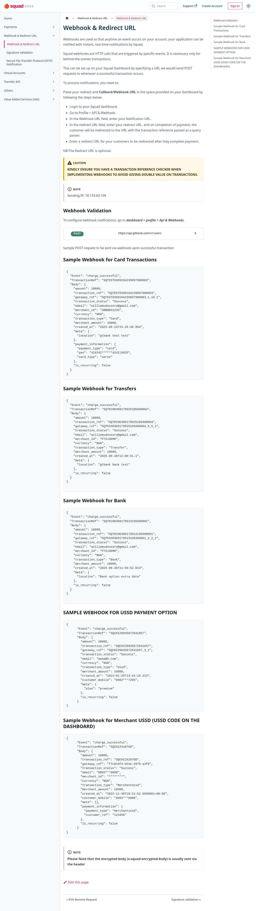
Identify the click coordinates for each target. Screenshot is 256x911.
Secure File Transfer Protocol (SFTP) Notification (29, 62)
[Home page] (67, 18)
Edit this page (76, 882)
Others (8, 90)
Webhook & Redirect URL (20, 36)
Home (8, 18)
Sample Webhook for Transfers (232, 36)
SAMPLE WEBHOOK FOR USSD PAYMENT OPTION (232, 50)
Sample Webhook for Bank (229, 42)
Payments (10, 27)
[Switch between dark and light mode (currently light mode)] (248, 6)
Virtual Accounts (14, 73)
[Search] (164, 6)
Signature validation (19, 52)
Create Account (212, 6)
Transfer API (12, 82)
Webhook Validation (226, 20)
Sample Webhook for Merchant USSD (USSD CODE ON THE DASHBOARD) (232, 62)
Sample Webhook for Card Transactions (229, 28)
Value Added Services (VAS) (21, 99)
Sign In (235, 6)
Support (190, 6)
